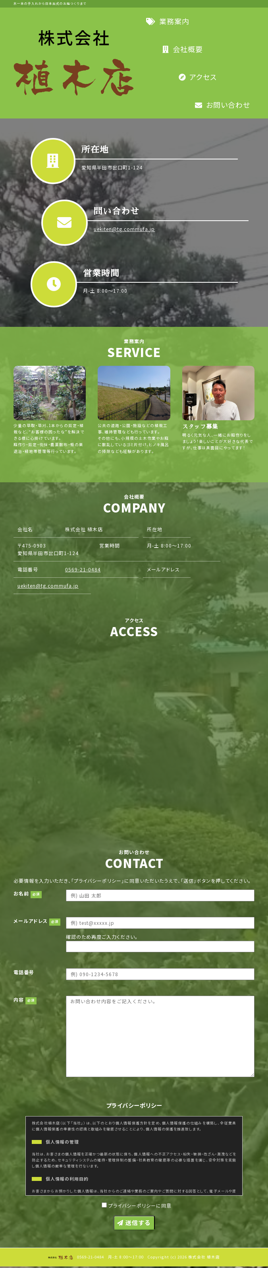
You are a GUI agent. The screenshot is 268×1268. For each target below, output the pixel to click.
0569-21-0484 (203, 585)
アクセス (198, 77)
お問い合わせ (222, 104)
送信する (134, 1224)
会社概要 (182, 49)
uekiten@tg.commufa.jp (125, 229)
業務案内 (167, 21)
